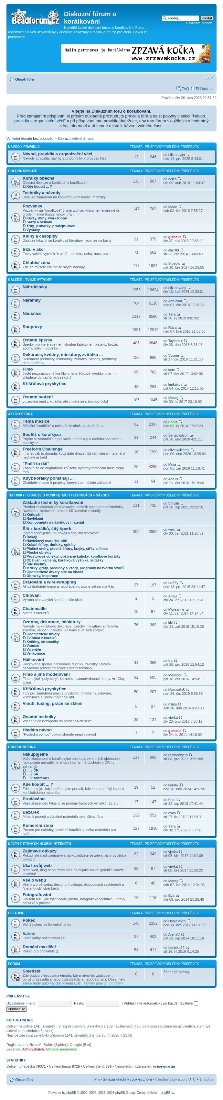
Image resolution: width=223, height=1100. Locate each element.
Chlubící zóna (36, 262)
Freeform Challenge (43, 449)
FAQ (185, 89)
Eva (171, 895)
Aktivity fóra (20, 414)
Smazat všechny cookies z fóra (127, 1079)
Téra (172, 314)
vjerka (173, 717)
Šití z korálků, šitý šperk (47, 528)
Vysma (173, 355)
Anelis (173, 479)
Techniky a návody (41, 192)
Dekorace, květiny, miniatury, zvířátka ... (63, 354)
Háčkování (33, 659)
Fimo (28, 369)
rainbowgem (178, 755)
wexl (171, 529)
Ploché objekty (39, 552)
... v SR (32, 774)
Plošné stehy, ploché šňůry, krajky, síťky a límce (67, 548)
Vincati (173, 503)
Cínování (32, 595)
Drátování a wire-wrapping (49, 582)
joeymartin (166, 1066)
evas (172, 813)
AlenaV (174, 934)
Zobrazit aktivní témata (75, 138)
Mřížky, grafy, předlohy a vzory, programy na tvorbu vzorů (75, 568)
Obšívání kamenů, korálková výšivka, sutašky (65, 560)
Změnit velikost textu (208, 78)
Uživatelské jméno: (21, 1003)
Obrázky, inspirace (42, 576)
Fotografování (37, 894)
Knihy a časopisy (40, 236)
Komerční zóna (38, 825)
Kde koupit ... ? (39, 186)
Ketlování (35, 515)
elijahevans (177, 288)
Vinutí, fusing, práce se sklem (52, 703)
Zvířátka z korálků (42, 638)
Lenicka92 (176, 948)
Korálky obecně (38, 178)
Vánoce (33, 646)
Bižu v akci (34, 249)
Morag (173, 398)
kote (171, 370)
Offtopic (16, 913)
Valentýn (34, 649)
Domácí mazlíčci (39, 946)
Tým (96, 1079)
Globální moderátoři (61, 1049)
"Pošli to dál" (36, 463)
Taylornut (175, 341)
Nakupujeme (35, 754)
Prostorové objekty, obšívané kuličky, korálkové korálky (74, 556)
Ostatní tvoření (38, 396)
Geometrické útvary (43, 634)
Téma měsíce (36, 421)
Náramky (32, 300)
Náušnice (32, 313)
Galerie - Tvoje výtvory (30, 280)
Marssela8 (176, 690)
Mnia (172, 464)
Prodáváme (34, 798)
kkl (170, 623)
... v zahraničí (38, 778)
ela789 (173, 250)
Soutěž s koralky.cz (42, 434)
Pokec (29, 920)
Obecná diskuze (22, 171)
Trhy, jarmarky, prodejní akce (51, 226)
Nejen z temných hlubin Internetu (39, 844)
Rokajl (32, 537)
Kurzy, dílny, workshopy (47, 218)
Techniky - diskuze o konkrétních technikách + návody (59, 495)
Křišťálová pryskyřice (44, 383)
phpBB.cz (168, 1092)
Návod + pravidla (24, 147)
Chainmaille (35, 608)
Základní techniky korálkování (53, 502)
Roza (172, 327)
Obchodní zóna (22, 747)
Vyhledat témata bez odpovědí (30, 138)
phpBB (71, 1092)
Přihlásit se (204, 89)
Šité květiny (36, 564)
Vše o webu (34, 880)
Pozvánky (32, 206)
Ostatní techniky (39, 716)
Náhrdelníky (35, 286)
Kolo (171, 800)
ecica (172, 179)
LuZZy (173, 583)
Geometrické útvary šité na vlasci (55, 572)
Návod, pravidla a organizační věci (57, 153)
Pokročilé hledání (199, 23)
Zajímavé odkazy (40, 851)
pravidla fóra (136, 116)
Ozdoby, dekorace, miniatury (51, 621)
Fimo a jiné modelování (46, 674)
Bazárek (31, 812)
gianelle (175, 237)
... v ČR (32, 770)
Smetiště (31, 971)
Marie (172, 207)
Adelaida (175, 301)
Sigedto (174, 263)
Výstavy (33, 230)
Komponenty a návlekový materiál (55, 522)
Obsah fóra (24, 79)
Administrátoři (33, 1049)
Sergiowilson (178, 435)
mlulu (172, 704)
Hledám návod (37, 730)
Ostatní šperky (37, 340)
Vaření (29, 933)
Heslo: (79, 1003)
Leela (172, 422)
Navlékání (35, 518)
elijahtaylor (177, 155)
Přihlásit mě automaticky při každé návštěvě (161, 1003)
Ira (170, 660)
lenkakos (175, 384)
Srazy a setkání (39, 222)
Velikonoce (36, 653)
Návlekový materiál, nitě (47, 541)
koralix (173, 785)
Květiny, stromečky (43, 642)
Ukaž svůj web (37, 865)
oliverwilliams (178, 450)
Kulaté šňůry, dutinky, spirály (51, 545)
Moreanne (176, 609)
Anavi (172, 596)
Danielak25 (177, 921)
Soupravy (32, 326)
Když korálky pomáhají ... (48, 478)
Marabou (175, 675)
